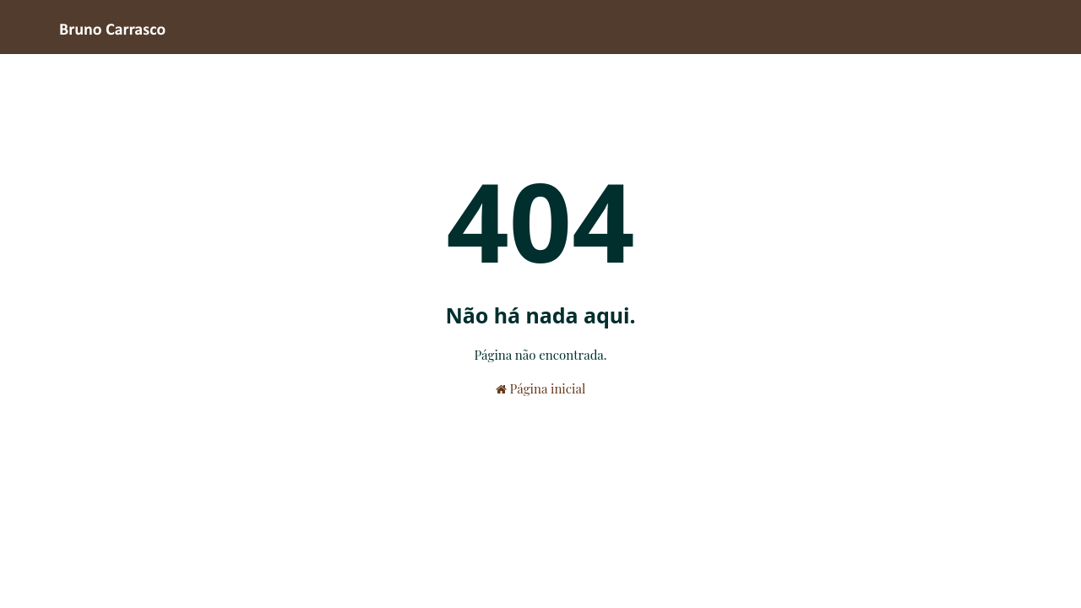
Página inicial (540, 388)
